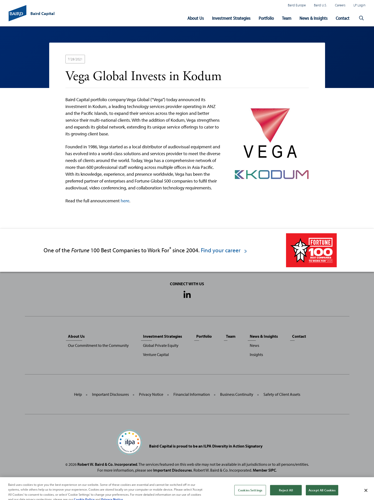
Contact (342, 18)
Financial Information (191, 394)
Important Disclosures (110, 394)
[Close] (365, 492)
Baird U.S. (320, 5)
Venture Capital (156, 354)
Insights (256, 354)
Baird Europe (297, 5)
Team (286, 18)
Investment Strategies (231, 18)
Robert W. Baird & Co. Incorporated (107, 464)
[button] (361, 18)
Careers (340, 5)
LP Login (359, 5)
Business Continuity (236, 394)
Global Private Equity (161, 345)
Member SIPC (264, 470)
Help (78, 394)
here (125, 201)
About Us (195, 18)
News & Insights (313, 18)
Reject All (286, 492)
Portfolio (266, 18)
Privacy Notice (151, 394)
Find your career (224, 250)
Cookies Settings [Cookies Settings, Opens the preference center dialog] (250, 492)
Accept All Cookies (322, 492)
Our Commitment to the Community (98, 345)
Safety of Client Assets (281, 394)
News (254, 345)
